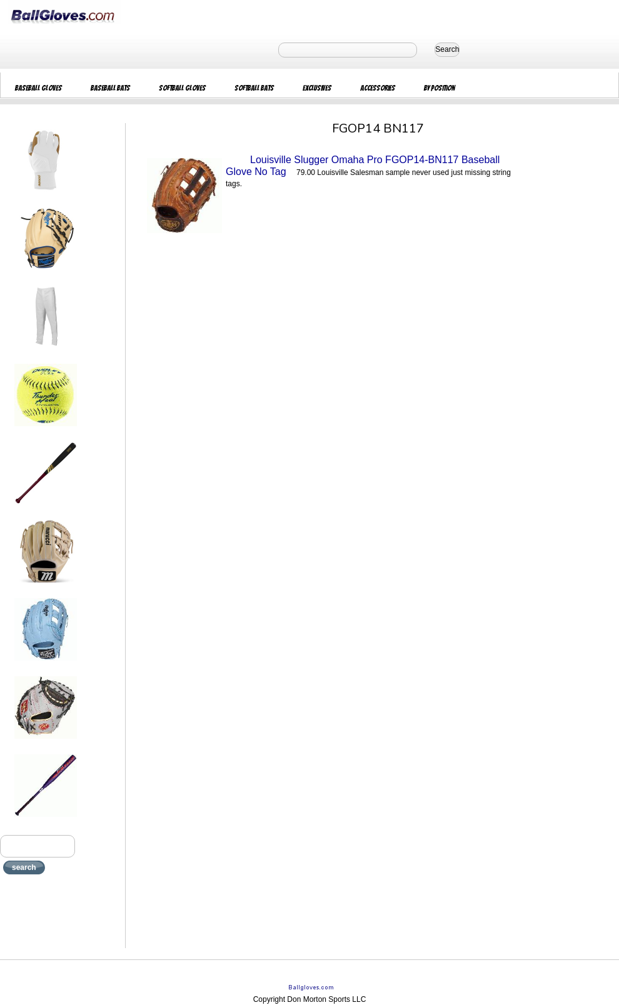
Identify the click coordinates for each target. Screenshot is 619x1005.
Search (447, 49)
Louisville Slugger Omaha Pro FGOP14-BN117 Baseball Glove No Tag (363, 165)
